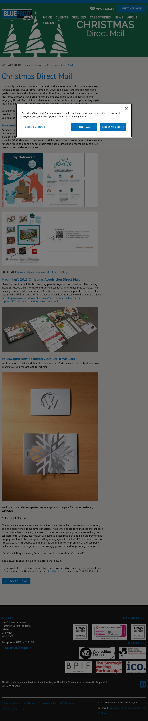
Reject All (84, 126)
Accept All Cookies (113, 126)
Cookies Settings (35, 126)
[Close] (126, 108)
